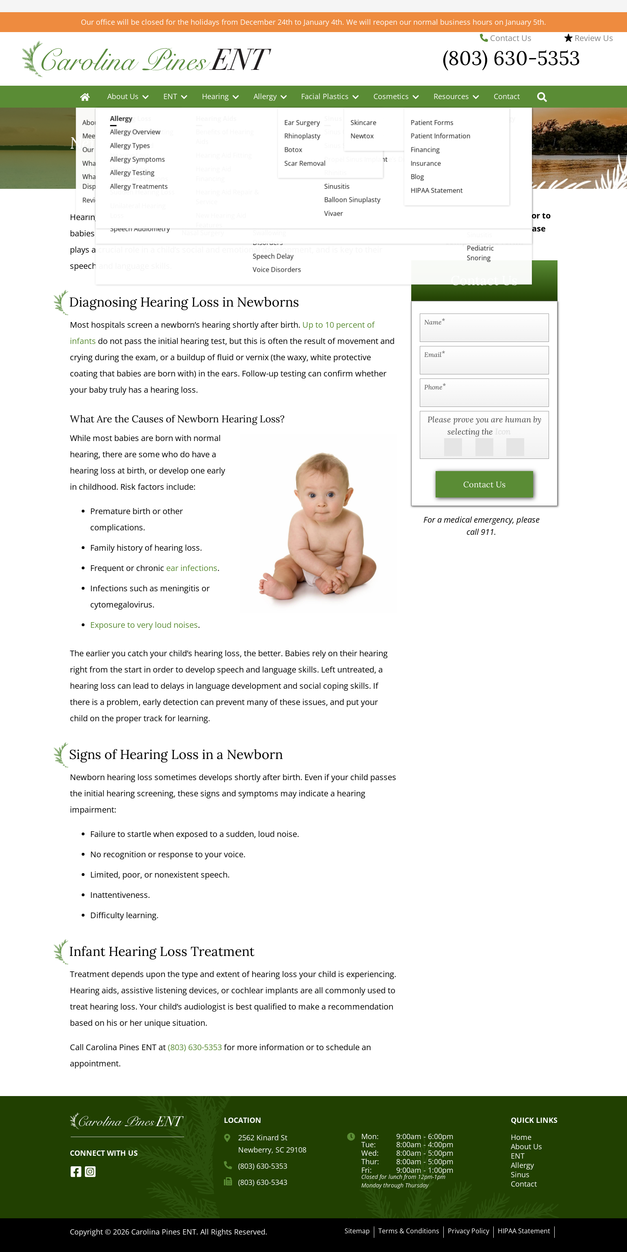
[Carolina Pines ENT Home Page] (146, 57)
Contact (507, 96)
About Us (526, 1146)
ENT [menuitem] (170, 96)
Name (434, 322)
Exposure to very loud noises (144, 624)
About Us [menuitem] (123, 96)
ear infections (191, 567)
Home (521, 1137)
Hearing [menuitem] (215, 96)
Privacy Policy (468, 1230)
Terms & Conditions (408, 1230)
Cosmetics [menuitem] (391, 96)
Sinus (520, 1174)
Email (434, 354)
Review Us (588, 37)
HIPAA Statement (524, 1230)
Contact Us (506, 37)
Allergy (522, 1165)
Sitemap (357, 1230)
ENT (518, 1156)
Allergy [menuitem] (265, 96)
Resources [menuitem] (451, 96)
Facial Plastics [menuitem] (325, 96)
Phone (435, 387)
